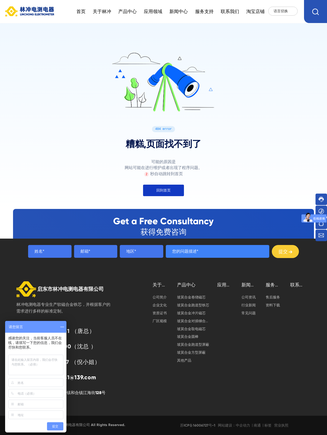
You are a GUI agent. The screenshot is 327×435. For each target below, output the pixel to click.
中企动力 (243, 425)
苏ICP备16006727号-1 (197, 425)
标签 (268, 425)
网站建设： (227, 425)
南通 (257, 425)
